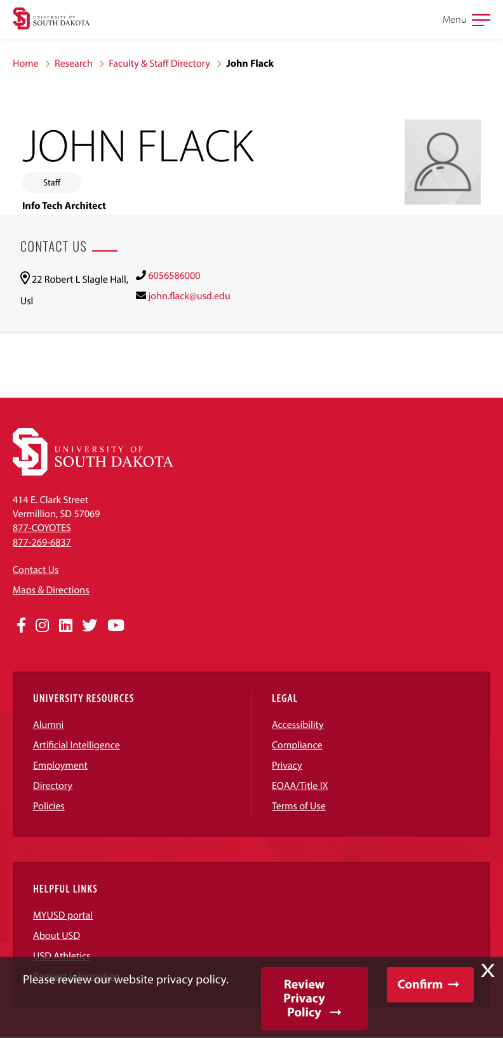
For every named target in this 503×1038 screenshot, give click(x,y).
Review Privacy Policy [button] (304, 998)
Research (74, 63)
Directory (52, 785)
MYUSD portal (63, 915)
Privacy (287, 765)
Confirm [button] (420, 984)
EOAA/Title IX (300, 785)
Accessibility (298, 724)
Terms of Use (299, 806)
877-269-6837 (42, 542)
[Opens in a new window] (21, 625)
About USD (56, 935)
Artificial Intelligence (76, 745)
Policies (49, 806)
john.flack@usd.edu (189, 296)
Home (26, 63)
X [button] (487, 971)
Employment (60, 765)
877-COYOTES (42, 528)
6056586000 (174, 275)
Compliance (297, 745)
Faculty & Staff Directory (159, 63)
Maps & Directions (51, 590)
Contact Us (35, 569)
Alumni (48, 724)
